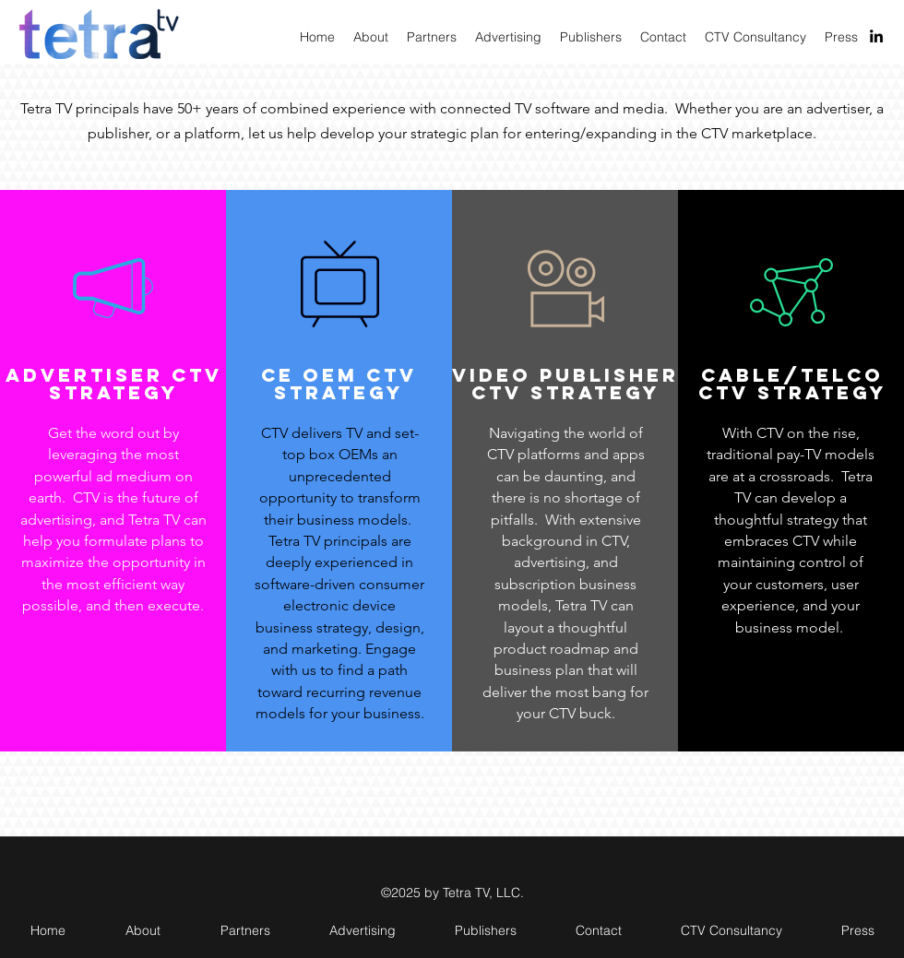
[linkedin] (876, 36)
